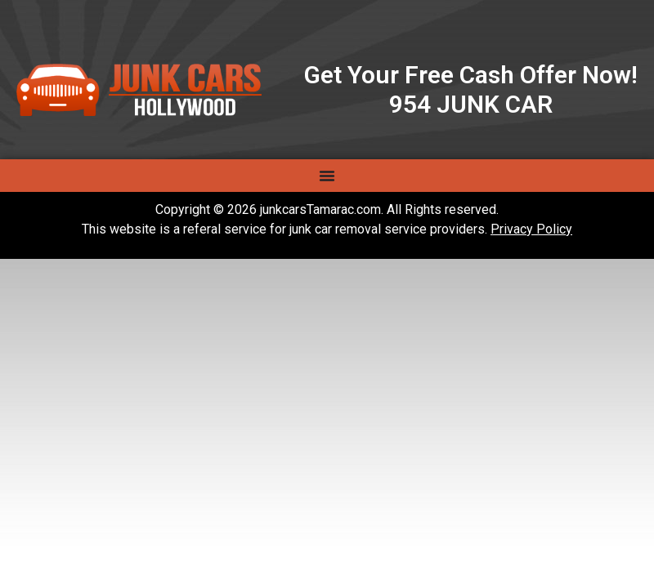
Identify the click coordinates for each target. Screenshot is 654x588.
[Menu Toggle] (327, 175)
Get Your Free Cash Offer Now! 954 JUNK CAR (471, 89)
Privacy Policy (531, 229)
